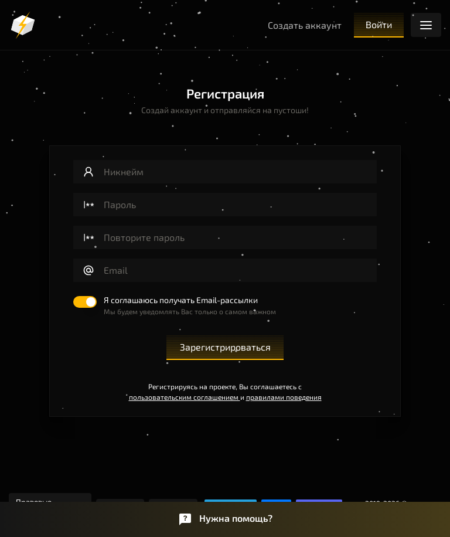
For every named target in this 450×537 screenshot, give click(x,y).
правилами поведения (284, 397)
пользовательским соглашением (184, 397)
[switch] (174, 306)
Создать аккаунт (305, 24)
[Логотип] (23, 25)
